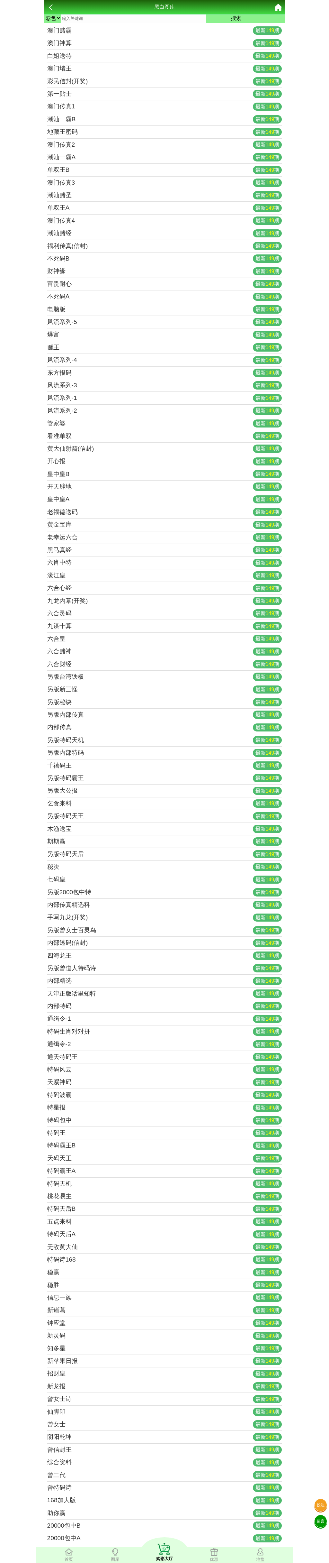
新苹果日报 (164, 1361)
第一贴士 (164, 94)
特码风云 (164, 1069)
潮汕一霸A (164, 157)
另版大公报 (164, 791)
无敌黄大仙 (164, 1247)
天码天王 (164, 1158)
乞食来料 (164, 803)
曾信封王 (164, 1450)
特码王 (164, 1133)
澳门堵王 (164, 69)
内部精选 (164, 981)
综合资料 (164, 1462)
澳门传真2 (164, 145)
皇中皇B (164, 474)
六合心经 (164, 588)
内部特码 (164, 1006)
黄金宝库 (164, 525)
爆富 (164, 335)
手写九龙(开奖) (164, 918)
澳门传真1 (164, 107)
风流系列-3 (164, 385)
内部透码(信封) (164, 943)
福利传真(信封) (164, 246)
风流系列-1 (164, 398)
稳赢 (164, 1272)
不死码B (164, 258)
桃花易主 (164, 1196)
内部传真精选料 (164, 905)
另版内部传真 (164, 715)
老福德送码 (164, 512)
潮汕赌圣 (164, 195)
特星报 (164, 1108)
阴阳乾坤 (164, 1437)
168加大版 (164, 1500)
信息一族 (164, 1297)
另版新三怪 (164, 689)
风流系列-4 (164, 360)
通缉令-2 (164, 1044)
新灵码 (164, 1336)
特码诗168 (164, 1259)
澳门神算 (164, 43)
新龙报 (164, 1386)
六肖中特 (164, 563)
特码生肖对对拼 (164, 1031)
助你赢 (164, 1513)
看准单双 (164, 436)
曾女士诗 (164, 1399)
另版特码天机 (164, 740)
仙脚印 (164, 1412)
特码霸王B (164, 1146)
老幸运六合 (164, 537)
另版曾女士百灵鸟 (164, 930)
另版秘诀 (164, 702)
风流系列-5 (164, 322)
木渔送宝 (164, 829)
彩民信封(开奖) (164, 81)
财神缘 (164, 271)
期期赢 (164, 841)
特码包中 (164, 1120)
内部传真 (164, 727)
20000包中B (164, 1526)
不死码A (164, 297)
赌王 (164, 347)
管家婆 (164, 423)
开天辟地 (164, 487)
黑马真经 (164, 550)
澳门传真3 (164, 183)
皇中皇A (164, 499)
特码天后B (164, 1209)
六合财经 (164, 664)
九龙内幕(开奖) (164, 601)
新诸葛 (164, 1310)
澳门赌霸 (164, 30)
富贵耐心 (164, 284)
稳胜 (164, 1285)
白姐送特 (164, 56)
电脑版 (164, 309)
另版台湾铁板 (164, 677)
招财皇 (164, 1374)
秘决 (164, 867)
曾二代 (164, 1475)
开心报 (164, 461)
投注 (321, 1505)
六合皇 (164, 639)
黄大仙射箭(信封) (164, 449)
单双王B (164, 170)
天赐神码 (164, 1082)
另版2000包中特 (164, 892)
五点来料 (164, 1222)
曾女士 (164, 1424)
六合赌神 (164, 652)
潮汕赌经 (164, 233)
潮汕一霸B (164, 119)
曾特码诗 (164, 1488)
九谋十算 (164, 626)
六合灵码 (164, 613)
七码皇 (164, 880)
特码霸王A (164, 1171)
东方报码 (164, 373)
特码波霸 (164, 1095)
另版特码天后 (164, 854)
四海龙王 (164, 956)
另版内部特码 (164, 753)
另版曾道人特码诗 (164, 968)
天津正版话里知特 (164, 993)
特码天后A (164, 1234)
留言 (321, 1521)
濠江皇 (164, 575)
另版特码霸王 (164, 778)
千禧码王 (164, 765)
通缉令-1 (164, 1019)
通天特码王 (164, 1057)
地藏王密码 (164, 132)
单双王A (164, 208)
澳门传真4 (164, 220)
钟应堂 (164, 1323)
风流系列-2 (164, 411)
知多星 (164, 1348)
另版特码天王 (164, 816)
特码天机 (164, 1184)
